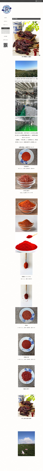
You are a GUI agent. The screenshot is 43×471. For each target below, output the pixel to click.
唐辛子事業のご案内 (31, 56)
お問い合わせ (5, 39)
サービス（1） (5, 29)
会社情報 (5, 36)
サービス (5, 28)
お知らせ (5, 21)
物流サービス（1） (5, 31)
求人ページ (6, 24)
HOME (5, 17)
